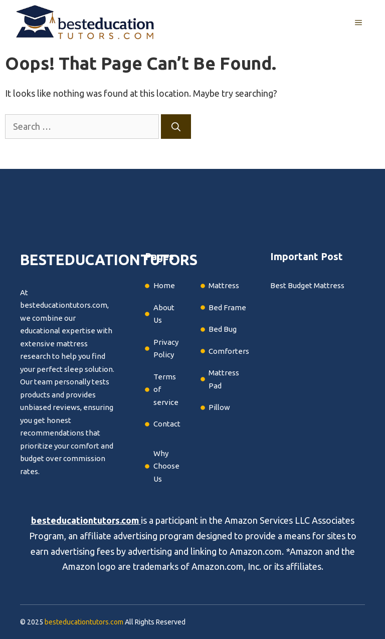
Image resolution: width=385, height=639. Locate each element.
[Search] (176, 126)
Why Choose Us (166, 466)
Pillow (219, 407)
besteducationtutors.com (85, 520)
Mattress (224, 285)
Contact (166, 423)
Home (164, 285)
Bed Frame (227, 307)
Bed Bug (223, 329)
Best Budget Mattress (307, 285)
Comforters (229, 351)
